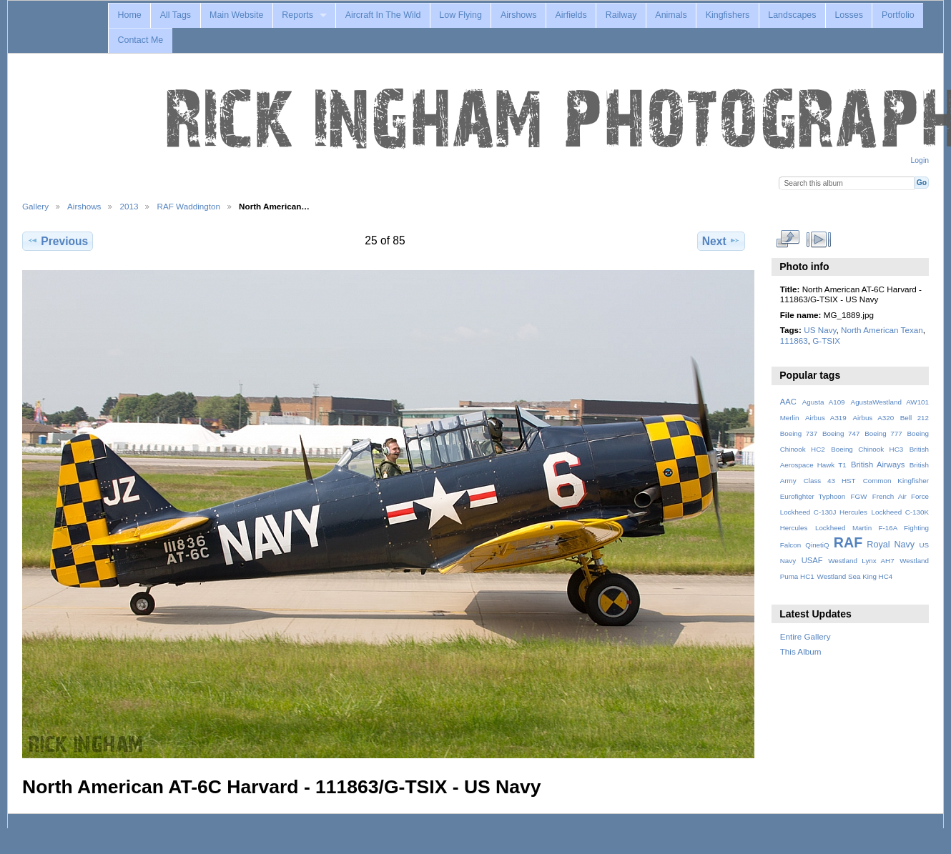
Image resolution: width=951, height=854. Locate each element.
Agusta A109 (823, 402)
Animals (670, 15)
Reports (297, 15)
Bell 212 (914, 418)
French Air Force (900, 496)
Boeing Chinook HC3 (867, 449)
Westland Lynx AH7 (861, 561)
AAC (788, 401)
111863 (794, 340)
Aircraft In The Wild (383, 15)
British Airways (878, 464)
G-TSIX (826, 340)
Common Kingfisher (896, 481)
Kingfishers (728, 15)
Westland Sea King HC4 (855, 576)
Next (721, 240)
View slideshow (818, 239)
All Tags (175, 15)
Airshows (519, 15)
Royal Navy (891, 545)
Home (129, 15)
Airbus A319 (826, 418)
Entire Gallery (805, 636)
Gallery (35, 206)
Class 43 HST (830, 481)
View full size (787, 239)
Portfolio (898, 15)
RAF (848, 542)
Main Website (236, 15)
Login (920, 160)
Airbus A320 (873, 418)
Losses (848, 15)
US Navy (820, 329)
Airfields (570, 15)
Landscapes (792, 15)
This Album (801, 651)
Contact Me (140, 40)
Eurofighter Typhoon (813, 496)
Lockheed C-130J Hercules (823, 512)
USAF (812, 560)
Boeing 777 (883, 433)
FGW (859, 496)
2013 (128, 206)
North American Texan (882, 329)
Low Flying (460, 15)
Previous (57, 240)
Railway (621, 15)
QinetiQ (817, 545)
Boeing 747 (841, 433)
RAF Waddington (188, 206)
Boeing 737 (799, 433)
